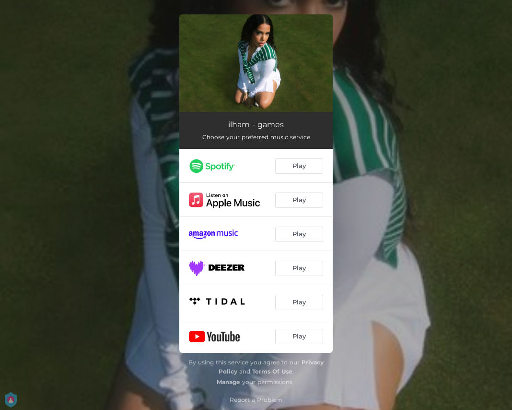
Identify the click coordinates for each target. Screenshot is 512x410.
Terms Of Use (272, 371)
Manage (228, 382)
